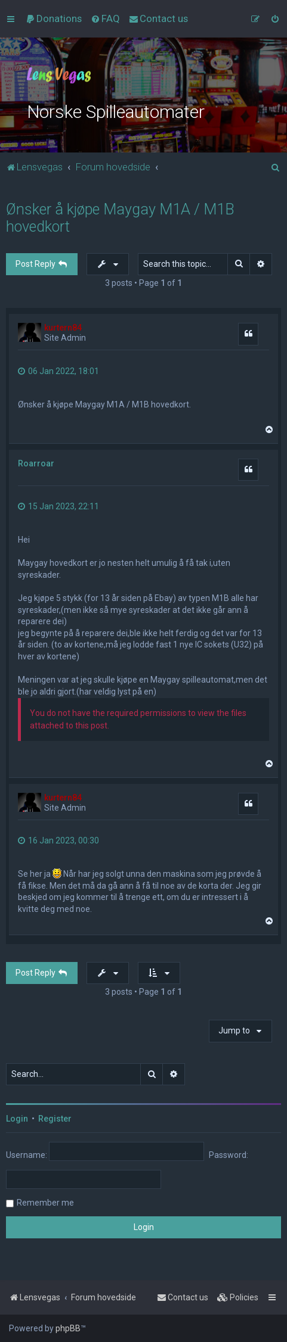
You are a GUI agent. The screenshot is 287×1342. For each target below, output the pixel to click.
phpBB (68, 1328)
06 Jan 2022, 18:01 (58, 371)
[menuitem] (54, 18)
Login (17, 1118)
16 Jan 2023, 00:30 (58, 840)
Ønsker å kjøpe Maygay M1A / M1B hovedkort (120, 218)
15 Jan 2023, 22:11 (58, 506)
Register (55, 1118)
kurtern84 (63, 327)
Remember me (45, 1202)
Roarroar (36, 463)
